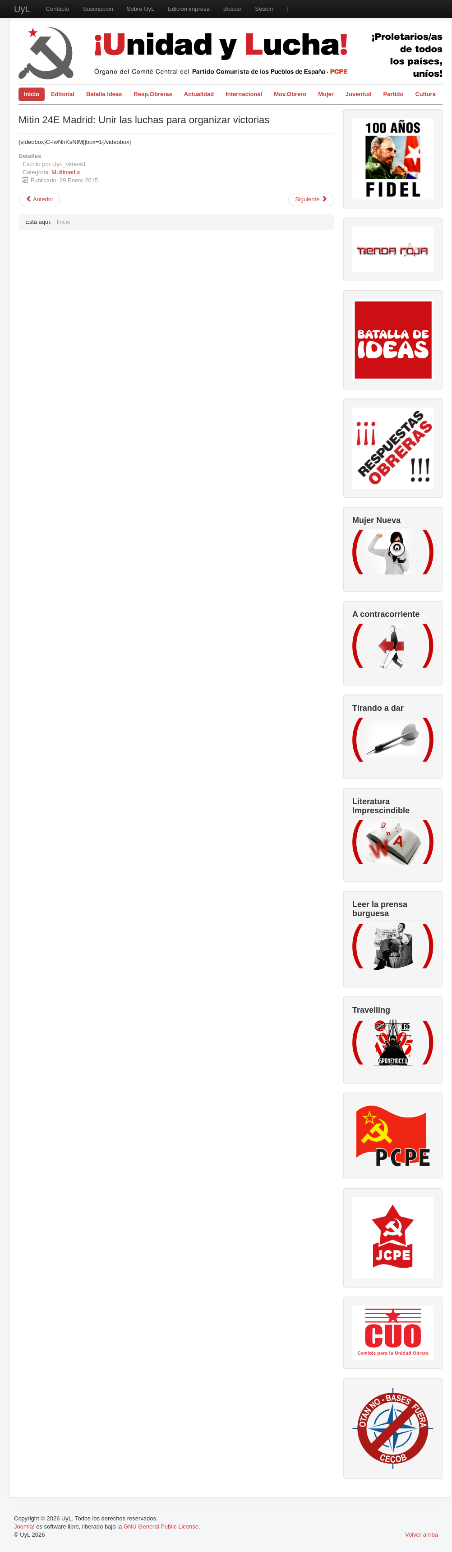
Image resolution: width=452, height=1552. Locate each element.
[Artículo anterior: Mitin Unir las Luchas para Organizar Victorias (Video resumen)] (39, 199)
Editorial (62, 94)
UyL (22, 9)
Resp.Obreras (153, 94)
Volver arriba (421, 1534)
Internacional (244, 94)
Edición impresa (189, 8)
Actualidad (199, 94)
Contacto (57, 8)
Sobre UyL (140, 8)
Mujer (326, 94)
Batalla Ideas (104, 94)
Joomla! (24, 1526)
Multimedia (65, 172)
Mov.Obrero (290, 94)
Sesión (264, 8)
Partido (393, 94)
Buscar (232, 8)
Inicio (31, 94)
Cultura (425, 94)
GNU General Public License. (162, 1526)
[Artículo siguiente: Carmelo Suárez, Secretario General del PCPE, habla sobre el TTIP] (311, 199)
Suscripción (98, 8)
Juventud (359, 94)
